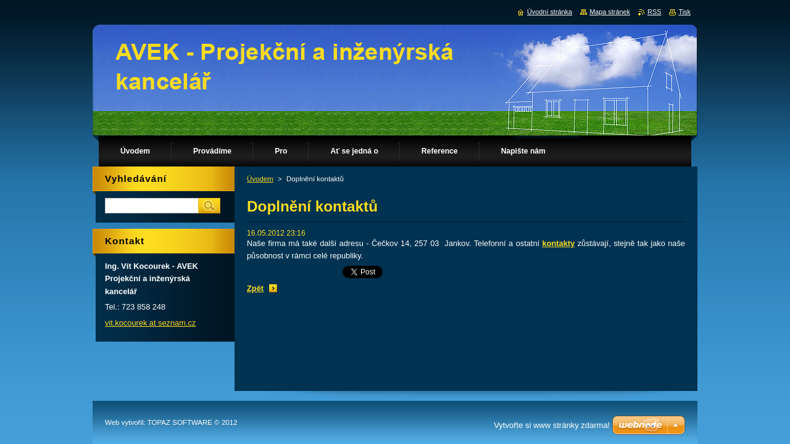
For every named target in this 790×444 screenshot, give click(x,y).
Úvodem (260, 179)
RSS (654, 11)
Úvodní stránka (549, 11)
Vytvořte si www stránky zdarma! (552, 425)
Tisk (684, 11)
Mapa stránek (609, 11)
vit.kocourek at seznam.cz (150, 322)
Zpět (255, 288)
